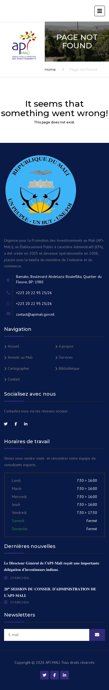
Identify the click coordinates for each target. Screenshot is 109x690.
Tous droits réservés (78, 662)
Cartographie (18, 368)
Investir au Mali (20, 357)
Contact (14, 379)
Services (66, 357)
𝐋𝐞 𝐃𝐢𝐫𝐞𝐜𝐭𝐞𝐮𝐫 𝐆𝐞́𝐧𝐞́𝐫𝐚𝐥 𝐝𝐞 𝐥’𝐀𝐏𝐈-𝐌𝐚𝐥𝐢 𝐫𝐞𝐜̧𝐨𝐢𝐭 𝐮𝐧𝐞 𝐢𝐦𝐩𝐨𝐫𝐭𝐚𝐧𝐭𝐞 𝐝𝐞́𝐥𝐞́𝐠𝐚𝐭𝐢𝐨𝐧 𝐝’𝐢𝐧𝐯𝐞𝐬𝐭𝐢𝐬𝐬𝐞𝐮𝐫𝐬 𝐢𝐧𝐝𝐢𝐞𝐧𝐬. (51, 566)
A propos (66, 346)
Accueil (13, 346)
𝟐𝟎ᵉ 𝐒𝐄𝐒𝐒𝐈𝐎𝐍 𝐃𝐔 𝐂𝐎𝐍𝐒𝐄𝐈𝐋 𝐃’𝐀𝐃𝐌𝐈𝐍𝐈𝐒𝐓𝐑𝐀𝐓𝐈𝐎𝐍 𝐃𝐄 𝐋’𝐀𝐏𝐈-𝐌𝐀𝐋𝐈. (50, 592)
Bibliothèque (69, 368)
